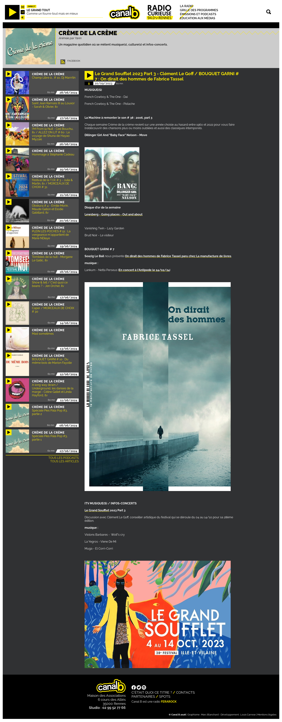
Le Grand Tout (38, 10)
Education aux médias (197, 18)
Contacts (185, 692)
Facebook (73, 60)
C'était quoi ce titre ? (152, 692)
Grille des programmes (199, 10)
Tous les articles (64, 461)
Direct (31, 6)
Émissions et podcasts (198, 14)
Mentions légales (266, 714)
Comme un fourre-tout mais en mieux (52, 13)
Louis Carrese (248, 714)
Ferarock (169, 701)
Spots (164, 696)
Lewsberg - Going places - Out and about (113, 214)
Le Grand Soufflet (97, 510)
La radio (186, 6)
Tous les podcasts (63, 458)
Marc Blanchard (210, 714)
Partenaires (143, 696)
